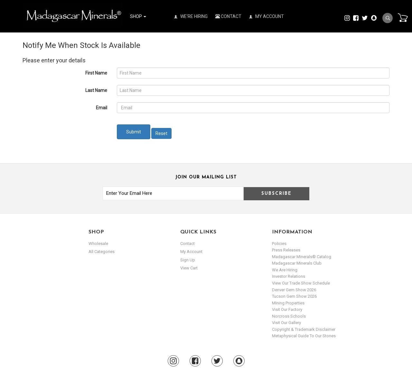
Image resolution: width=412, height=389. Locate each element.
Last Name (96, 90)
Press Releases (286, 250)
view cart (189, 268)
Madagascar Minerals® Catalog (301, 256)
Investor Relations (288, 276)
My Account (266, 16)
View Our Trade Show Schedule (301, 283)
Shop (138, 16)
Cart (402, 17)
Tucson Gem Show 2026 (294, 296)
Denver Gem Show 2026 (294, 289)
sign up (187, 260)
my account (191, 251)
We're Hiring (191, 16)
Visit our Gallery (286, 322)
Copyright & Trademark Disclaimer (303, 329)
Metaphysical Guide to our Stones (304, 335)
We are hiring (284, 269)
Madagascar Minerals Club (297, 263)
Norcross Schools (289, 316)
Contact (228, 16)
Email (101, 107)
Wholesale (98, 243)
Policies (279, 243)
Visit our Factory (287, 309)
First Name (96, 73)
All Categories (102, 251)
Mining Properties (288, 303)
